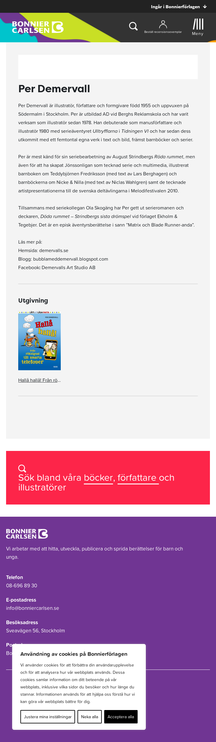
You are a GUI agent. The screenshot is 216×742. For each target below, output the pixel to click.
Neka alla (89, 717)
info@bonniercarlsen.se (32, 608)
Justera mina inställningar (48, 717)
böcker (98, 477)
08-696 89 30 (21, 585)
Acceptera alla (121, 717)
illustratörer (42, 487)
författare (138, 477)
